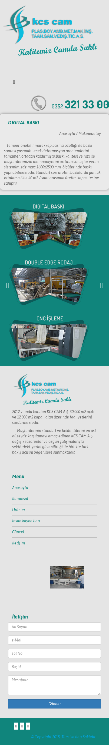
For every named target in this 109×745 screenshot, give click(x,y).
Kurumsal (20, 499)
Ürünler (18, 510)
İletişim (18, 543)
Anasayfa (20, 487)
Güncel (18, 532)
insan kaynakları (26, 521)
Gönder (54, 704)
